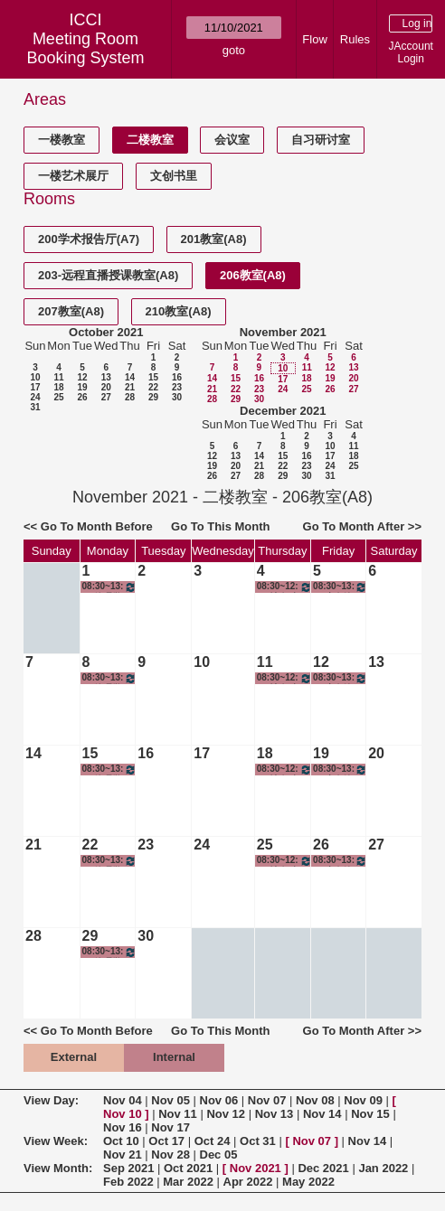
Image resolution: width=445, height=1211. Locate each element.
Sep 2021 (128, 1168)
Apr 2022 (248, 1181)
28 (130, 397)
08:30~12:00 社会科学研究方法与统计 (284, 587)
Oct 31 (258, 1141)
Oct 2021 (188, 1168)
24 (35, 397)
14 (130, 377)
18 (58, 387)
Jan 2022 (383, 1168)
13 (106, 377)
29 (153, 397)
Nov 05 (170, 1100)
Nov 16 (122, 1127)
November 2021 (283, 332)
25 (58, 397)
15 (153, 377)
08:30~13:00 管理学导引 (109, 587)
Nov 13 (274, 1114)
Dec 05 (219, 1154)
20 (106, 387)
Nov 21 (122, 1154)
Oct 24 (212, 1141)
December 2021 (283, 411)
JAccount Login (411, 52)
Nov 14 (322, 1114)
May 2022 (308, 1181)
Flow (314, 39)
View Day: (51, 1100)
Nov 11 (177, 1114)
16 (177, 377)
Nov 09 (363, 1100)
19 (82, 387)
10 (35, 377)
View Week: (56, 1141)
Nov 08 (315, 1100)
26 (82, 397)
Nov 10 (122, 1114)
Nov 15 (370, 1114)
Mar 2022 (188, 1181)
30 (177, 397)
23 (177, 387)
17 (35, 387)
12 (82, 377)
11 (58, 377)
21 (130, 387)
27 (106, 397)
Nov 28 (170, 1154)
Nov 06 (219, 1100)
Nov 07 (267, 1100)
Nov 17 (170, 1127)
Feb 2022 (128, 1181)
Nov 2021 (255, 1168)
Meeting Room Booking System (85, 48)
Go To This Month (220, 526)
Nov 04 (122, 1100)
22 (153, 387)
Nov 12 (225, 1114)
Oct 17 (166, 1141)
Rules (355, 39)
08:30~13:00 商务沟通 (340, 587)
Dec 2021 (323, 1168)
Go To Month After (354, 526)
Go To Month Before (97, 526)
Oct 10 (121, 1141)
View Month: (58, 1168)
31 (35, 407)
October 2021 (106, 332)
